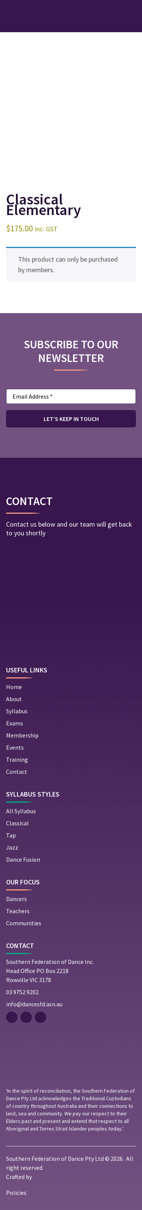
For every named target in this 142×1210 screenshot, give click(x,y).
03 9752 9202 (22, 992)
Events (15, 747)
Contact (16, 771)
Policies (16, 1192)
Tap (11, 835)
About (14, 699)
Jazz (12, 847)
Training (17, 759)
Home (14, 687)
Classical (17, 823)
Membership (22, 735)
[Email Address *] (71, 396)
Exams (14, 723)
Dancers (16, 899)
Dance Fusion (23, 859)
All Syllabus (21, 811)
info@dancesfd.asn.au (34, 1004)
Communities (23, 923)
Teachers (18, 911)
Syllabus (17, 711)
